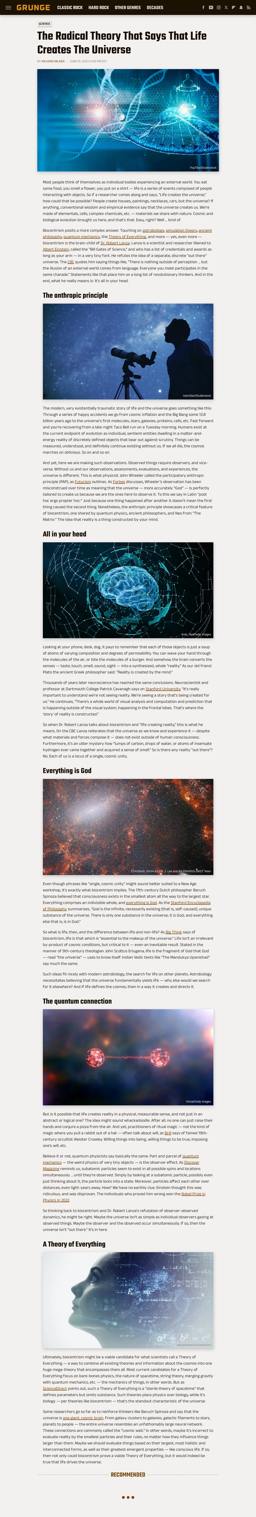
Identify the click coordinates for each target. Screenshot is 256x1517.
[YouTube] (211, 7)
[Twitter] (226, 7)
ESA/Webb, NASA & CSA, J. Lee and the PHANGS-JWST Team (171, 871)
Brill (168, 1133)
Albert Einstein (56, 249)
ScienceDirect (55, 1388)
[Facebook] (203, 7)
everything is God (141, 902)
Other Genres (128, 7)
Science (44, 23)
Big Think (174, 932)
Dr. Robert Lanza (115, 243)
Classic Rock (69, 7)
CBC (71, 261)
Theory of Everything (127, 236)
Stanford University (163, 689)
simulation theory (181, 230)
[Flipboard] (234, 7)
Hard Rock (99, 7)
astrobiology (153, 230)
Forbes (119, 481)
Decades (155, 7)
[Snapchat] (241, 7)
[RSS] (248, 7)
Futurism (83, 481)
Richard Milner (53, 61)
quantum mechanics (82, 236)
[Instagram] (219, 7)
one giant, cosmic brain (83, 1417)
